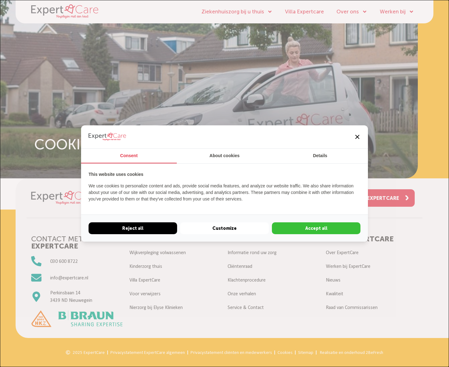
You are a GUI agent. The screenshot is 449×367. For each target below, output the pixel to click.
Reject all (132, 228)
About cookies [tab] (224, 155)
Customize (224, 228)
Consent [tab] (129, 155)
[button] (357, 137)
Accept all (316, 228)
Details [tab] (320, 155)
